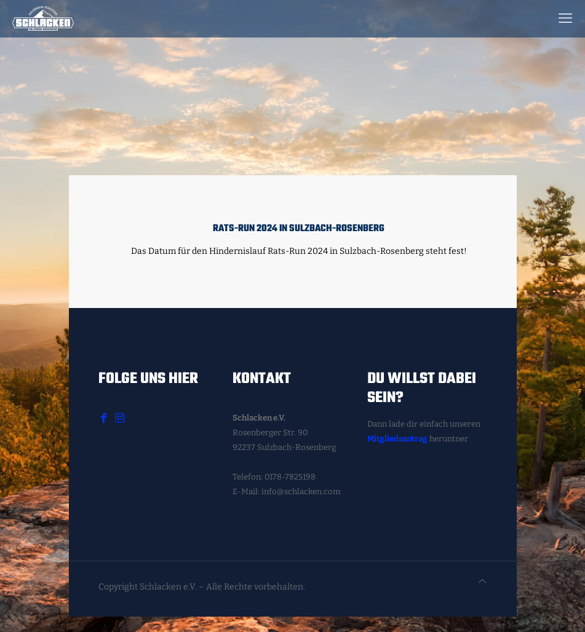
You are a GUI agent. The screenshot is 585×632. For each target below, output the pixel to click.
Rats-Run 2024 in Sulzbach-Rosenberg (298, 228)
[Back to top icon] (482, 581)
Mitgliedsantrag (397, 438)
